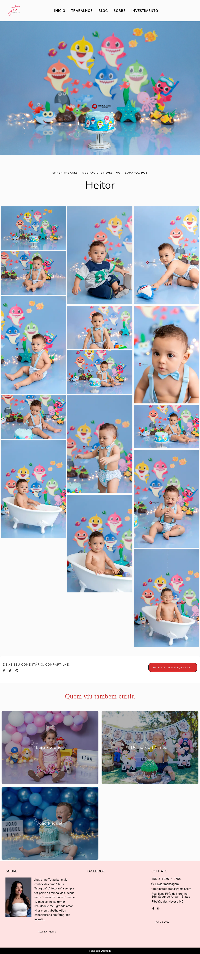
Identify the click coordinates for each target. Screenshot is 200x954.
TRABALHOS (82, 10)
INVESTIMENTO (144, 10)
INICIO (59, 10)
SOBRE (120, 10)
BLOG (103, 10)
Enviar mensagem (167, 884)
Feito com (100, 950)
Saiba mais (47, 931)
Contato (162, 922)
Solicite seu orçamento (173, 667)
